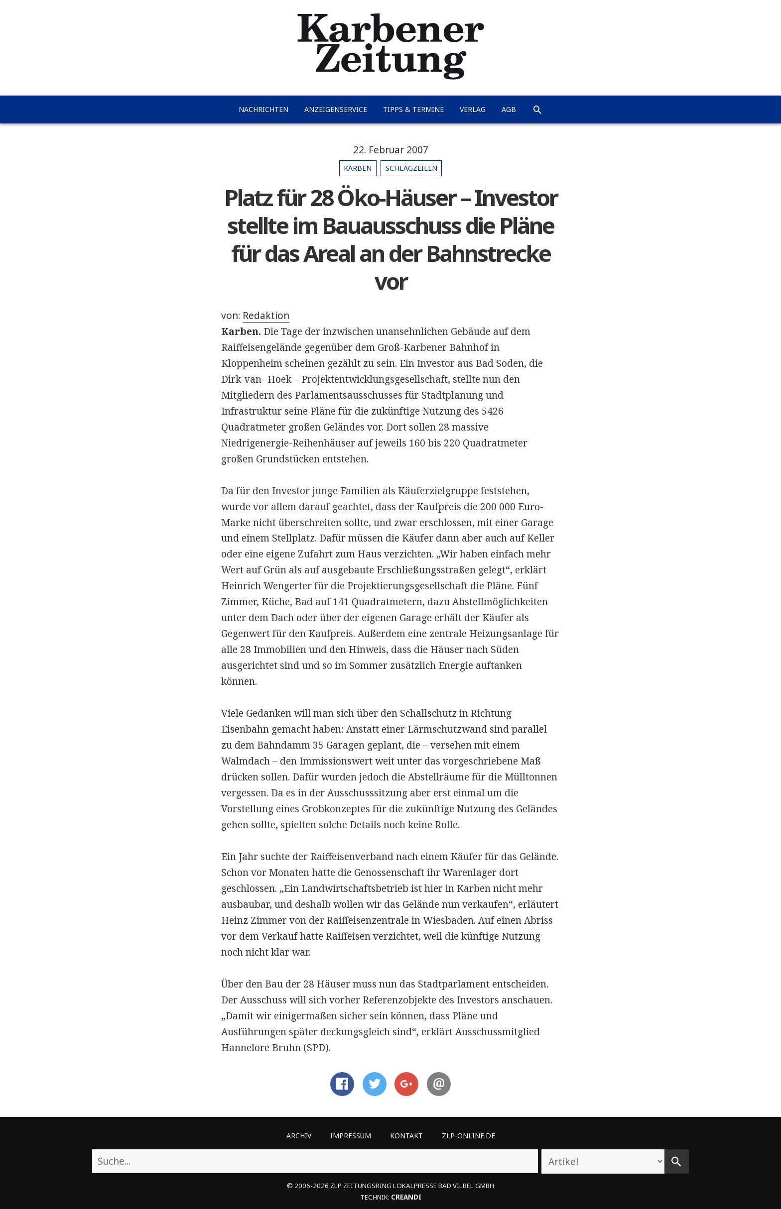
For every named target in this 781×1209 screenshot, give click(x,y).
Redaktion (266, 315)
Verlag (473, 109)
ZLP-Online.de (468, 1135)
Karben (358, 168)
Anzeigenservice (335, 109)
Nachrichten (263, 109)
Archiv (298, 1135)
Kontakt (406, 1135)
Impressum (350, 1135)
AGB (509, 109)
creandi (406, 1197)
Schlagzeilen (411, 168)
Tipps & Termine (413, 109)
